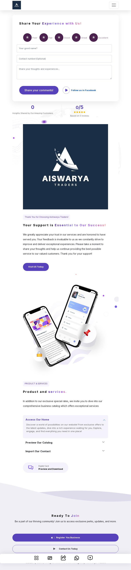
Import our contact (38, 451)
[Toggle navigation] (114, 5)
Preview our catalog (39, 442)
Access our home (37, 419)
